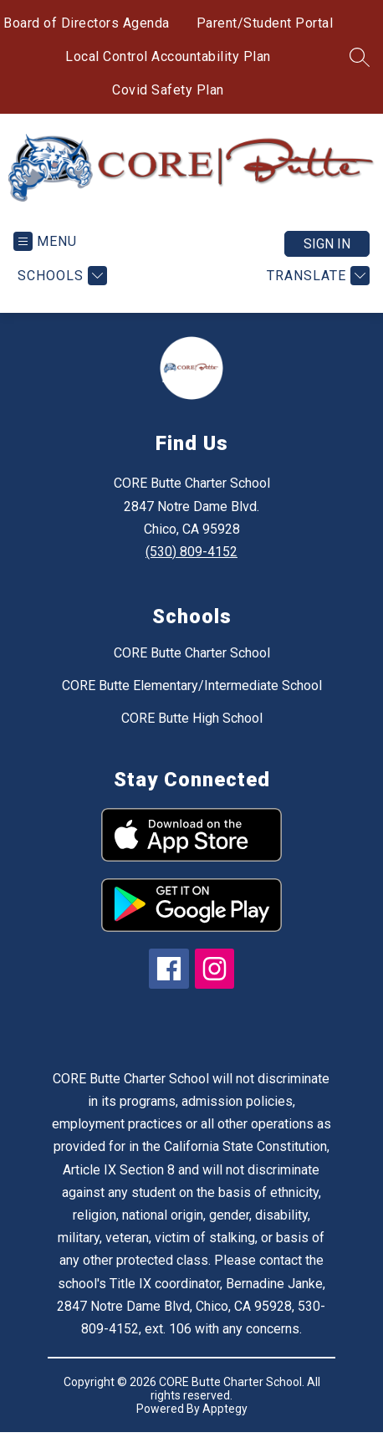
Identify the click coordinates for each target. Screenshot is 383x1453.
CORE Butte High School (192, 718)
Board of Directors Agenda (86, 23)
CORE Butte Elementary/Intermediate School (192, 685)
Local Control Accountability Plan (168, 56)
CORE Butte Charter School (192, 653)
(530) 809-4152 (191, 552)
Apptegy (225, 1408)
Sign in (327, 244)
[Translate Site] (316, 275)
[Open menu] (45, 241)
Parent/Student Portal (265, 23)
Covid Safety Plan (168, 90)
